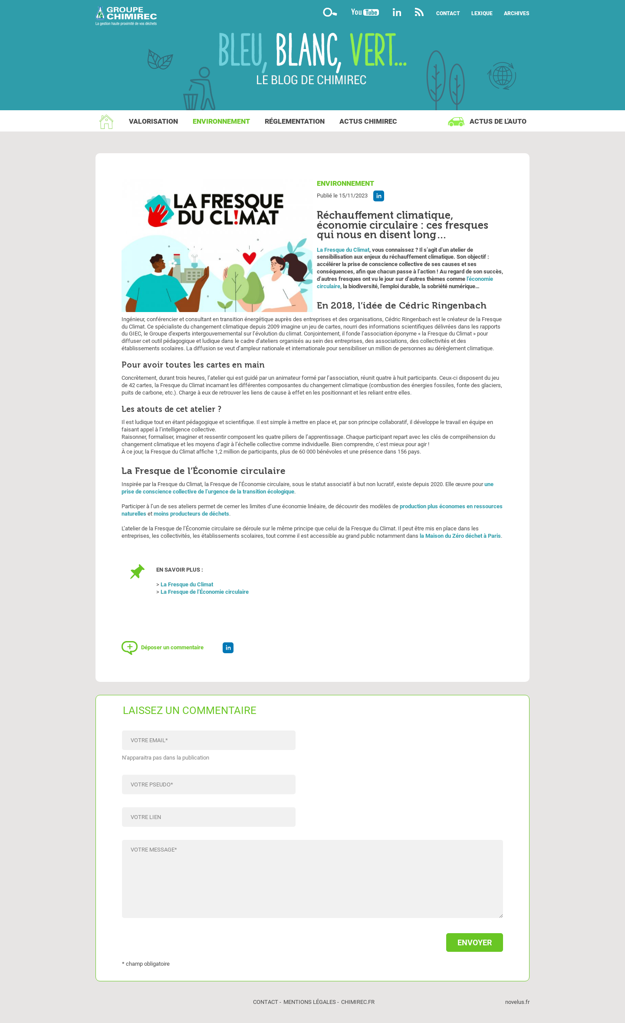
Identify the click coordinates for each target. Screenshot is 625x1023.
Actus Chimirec (368, 121)
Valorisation (153, 121)
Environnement (221, 121)
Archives (517, 13)
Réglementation (295, 121)
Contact (448, 13)
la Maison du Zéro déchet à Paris (460, 536)
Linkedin (396, 12)
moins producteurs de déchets (191, 513)
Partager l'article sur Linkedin (378, 196)
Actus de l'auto (498, 121)
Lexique (482, 13)
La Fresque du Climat (343, 250)
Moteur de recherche (330, 12)
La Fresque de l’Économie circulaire (205, 592)
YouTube (365, 12)
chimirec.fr (358, 1002)
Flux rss (419, 12)
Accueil (106, 121)
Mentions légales (309, 1002)
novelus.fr (517, 1002)
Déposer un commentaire (172, 647)
